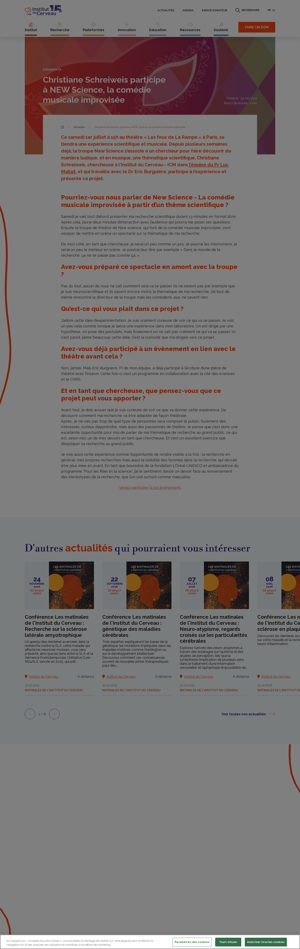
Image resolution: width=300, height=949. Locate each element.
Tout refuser (228, 942)
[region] (150, 942)
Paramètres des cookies (192, 942)
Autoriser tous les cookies (266, 942)
